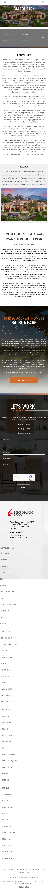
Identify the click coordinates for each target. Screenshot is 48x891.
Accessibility (34, 877)
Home (4, 869)
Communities (30, 869)
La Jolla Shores (7, 689)
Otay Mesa (5, 729)
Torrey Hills (7, 839)
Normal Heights (8, 710)
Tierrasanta (6, 826)
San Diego (5, 780)
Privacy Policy (23, 877)
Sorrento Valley (8, 807)
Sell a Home (20, 869)
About (38, 869)
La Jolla (4, 683)
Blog (43, 869)
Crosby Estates (6, 632)
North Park (6, 716)
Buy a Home (12, 869)
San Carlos (6, 774)
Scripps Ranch (7, 794)
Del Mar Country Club (9, 644)
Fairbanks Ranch (7, 657)
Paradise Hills (7, 742)
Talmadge (5, 820)
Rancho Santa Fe (8, 767)
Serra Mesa (6, 801)
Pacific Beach (7, 735)
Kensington (5, 676)
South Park (6, 813)
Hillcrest (4, 663)
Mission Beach (6, 695)
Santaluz (5, 788)
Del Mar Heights (7, 638)
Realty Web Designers (27, 883)
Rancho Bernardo (8, 754)
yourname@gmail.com (19, 524)
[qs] (30, 34)
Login (27, 872)
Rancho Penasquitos (9, 761)
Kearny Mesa (5, 670)
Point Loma (6, 748)
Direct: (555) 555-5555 (19, 526)
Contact (21, 872)
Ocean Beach (6, 723)
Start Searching (24, 386)
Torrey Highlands (8, 833)
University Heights (9, 858)
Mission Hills (6, 702)
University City (8, 852)
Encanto (4, 651)
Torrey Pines (7, 845)
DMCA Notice (13, 877)
